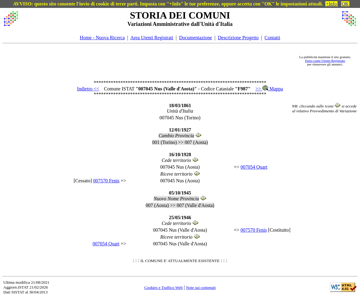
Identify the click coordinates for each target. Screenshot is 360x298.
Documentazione (195, 37)
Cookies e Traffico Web (163, 287)
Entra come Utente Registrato (325, 60)
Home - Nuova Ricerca (102, 37)
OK (345, 3)
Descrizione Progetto (238, 37)
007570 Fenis (106, 180)
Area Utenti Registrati (151, 37)
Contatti (272, 37)
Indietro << (88, 88)
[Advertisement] (157, 60)
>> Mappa (269, 88)
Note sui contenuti (201, 287)
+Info (331, 3)
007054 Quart (254, 167)
